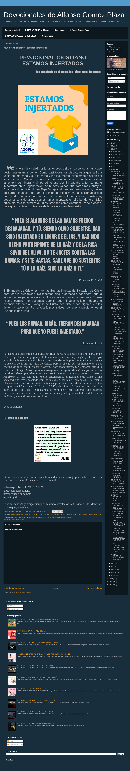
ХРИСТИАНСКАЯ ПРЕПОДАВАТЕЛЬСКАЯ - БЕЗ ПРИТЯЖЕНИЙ (118, 189)
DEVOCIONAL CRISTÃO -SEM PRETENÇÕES (117, 197)
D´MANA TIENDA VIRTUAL (37, 30)
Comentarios (114, 81)
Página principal (12, 30)
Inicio (55, 588)
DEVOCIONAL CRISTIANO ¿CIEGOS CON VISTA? (35, 665)
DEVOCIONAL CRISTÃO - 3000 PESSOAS (32, 689)
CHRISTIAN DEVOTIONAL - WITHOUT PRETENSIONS (117, 181)
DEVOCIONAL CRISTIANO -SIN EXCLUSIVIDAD (117, 447)
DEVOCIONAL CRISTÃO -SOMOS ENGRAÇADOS (117, 221)
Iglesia (38, 517)
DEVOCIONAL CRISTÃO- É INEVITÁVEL (116, 453)
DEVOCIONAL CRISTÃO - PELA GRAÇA (118, 388)
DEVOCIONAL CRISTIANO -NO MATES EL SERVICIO (36, 700)
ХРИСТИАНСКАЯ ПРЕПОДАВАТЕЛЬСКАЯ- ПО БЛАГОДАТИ (118, 368)
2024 (111, 143)
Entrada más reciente (14, 588)
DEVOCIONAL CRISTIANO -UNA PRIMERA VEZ (118, 316)
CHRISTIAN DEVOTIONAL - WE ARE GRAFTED (117, 204)
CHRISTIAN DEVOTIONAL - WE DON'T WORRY (117, 497)
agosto (113, 163)
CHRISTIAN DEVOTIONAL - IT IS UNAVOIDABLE (118, 468)
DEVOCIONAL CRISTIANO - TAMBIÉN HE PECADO (116, 278)
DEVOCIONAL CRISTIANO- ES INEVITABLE (117, 475)
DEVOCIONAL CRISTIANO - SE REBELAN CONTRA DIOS (37, 619)
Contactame (47, 36)
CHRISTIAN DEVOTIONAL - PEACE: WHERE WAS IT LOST (117, 556)
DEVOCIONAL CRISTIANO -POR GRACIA (118, 382)
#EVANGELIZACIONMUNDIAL (51, 515)
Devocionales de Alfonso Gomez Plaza (64, 15)
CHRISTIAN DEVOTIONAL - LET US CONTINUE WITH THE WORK (118, 339)
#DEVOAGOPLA (34, 515)
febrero (114, 572)
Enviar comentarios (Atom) (22, 593)
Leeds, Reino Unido (17, 519)
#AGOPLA (24, 515)
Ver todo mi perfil (113, 135)
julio (113, 166)
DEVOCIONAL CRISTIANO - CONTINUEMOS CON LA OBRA (117, 349)
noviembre (115, 154)
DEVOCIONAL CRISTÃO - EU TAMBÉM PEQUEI (118, 286)
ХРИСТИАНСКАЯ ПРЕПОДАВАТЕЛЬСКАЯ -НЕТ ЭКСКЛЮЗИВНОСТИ (118, 425)
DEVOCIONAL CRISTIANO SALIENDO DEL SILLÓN (35, 712)
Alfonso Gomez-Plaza (79, 30)
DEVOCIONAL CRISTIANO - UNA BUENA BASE (118, 246)
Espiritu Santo (30, 517)
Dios (23, 517)
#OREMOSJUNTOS (70, 515)
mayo (113, 563)
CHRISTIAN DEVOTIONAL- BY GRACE (118, 375)
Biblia (79, 515)
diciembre (114, 151)
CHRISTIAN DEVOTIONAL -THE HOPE (117, 395)
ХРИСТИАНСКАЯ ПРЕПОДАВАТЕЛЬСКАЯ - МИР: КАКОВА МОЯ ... (118, 514)
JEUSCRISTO (46, 517)
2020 (111, 582)
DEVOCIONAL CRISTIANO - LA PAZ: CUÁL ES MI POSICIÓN (118, 531)
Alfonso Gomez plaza (117, 132)
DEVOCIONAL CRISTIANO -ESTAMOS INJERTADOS (116, 213)
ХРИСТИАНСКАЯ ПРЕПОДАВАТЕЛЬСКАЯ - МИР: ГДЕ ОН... (118, 540)
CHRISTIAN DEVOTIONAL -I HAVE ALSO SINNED (117, 270)
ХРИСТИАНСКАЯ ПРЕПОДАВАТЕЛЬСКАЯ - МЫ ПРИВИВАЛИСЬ (118, 230)
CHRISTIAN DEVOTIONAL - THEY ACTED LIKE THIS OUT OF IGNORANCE (43, 654)
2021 (111, 579)
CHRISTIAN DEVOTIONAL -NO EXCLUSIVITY (118, 440)
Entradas (113, 78)
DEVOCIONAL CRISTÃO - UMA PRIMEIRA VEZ (117, 309)
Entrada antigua (94, 588)
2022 (111, 149)
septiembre (115, 160)
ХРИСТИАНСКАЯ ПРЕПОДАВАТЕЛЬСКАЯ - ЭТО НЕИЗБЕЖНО (118, 461)
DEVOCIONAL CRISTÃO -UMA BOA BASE (117, 262)
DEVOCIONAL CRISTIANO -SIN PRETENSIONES (118, 173)
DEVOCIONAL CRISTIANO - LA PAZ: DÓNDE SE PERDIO (117, 548)
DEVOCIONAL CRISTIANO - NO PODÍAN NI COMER (35, 723)
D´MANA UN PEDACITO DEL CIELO (21, 36)
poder (53, 517)
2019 (111, 585)
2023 (111, 146)
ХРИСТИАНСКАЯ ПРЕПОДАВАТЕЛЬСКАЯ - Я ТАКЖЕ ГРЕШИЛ (118, 293)
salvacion (59, 517)
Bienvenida (59, 30)
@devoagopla (15, 515)
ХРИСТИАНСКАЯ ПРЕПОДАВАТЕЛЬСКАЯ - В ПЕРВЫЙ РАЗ (118, 302)
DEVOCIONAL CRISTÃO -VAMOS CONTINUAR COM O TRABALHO (118, 330)
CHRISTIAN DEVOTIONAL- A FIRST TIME (117, 323)
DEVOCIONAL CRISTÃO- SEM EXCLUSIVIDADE (118, 433)
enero (113, 575)
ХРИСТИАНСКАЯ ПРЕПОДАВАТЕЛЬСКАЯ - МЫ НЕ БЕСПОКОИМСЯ (118, 489)
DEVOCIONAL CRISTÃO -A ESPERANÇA (116, 410)
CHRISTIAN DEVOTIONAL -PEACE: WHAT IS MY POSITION (118, 523)
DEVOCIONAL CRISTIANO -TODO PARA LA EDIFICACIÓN (37, 677)
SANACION (67, 517)
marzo (113, 569)
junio (113, 169)
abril (113, 566)
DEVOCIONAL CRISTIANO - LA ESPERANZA (117, 417)
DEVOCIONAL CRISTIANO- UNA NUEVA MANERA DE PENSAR (39, 642)
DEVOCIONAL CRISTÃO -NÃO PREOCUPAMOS (118, 481)
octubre (114, 157)
